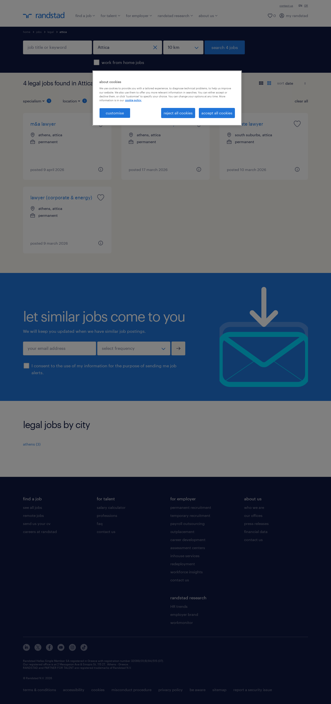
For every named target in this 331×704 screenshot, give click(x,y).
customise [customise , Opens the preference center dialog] (115, 113)
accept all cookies (216, 113)
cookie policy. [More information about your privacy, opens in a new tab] (133, 100)
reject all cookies (178, 113)
